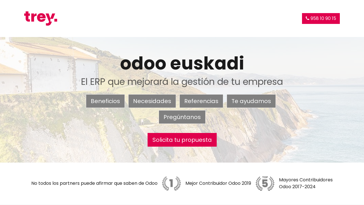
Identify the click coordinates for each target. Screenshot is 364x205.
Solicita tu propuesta (182, 140)
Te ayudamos (251, 101)
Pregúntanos (182, 117)
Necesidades (152, 101)
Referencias (201, 101)
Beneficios (105, 101)
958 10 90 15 (321, 18)
